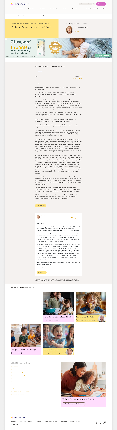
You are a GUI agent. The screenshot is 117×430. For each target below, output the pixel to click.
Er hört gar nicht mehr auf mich (20, 384)
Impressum (13, 421)
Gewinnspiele (53, 9)
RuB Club (88, 8)
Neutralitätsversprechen (26, 421)
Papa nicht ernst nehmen (19, 394)
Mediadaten (39, 421)
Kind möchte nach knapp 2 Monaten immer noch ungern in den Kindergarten (32, 375)
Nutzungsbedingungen (51, 421)
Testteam (104, 8)
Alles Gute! (15, 366)
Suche (93, 4)
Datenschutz (64, 421)
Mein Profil (102, 4)
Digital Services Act (75, 421)
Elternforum (31, 9)
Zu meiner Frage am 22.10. (19, 378)
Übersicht (39, 71)
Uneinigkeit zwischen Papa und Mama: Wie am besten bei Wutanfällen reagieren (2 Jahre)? (33, 387)
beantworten (41, 205)
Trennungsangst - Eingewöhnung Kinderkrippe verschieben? (28, 381)
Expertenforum (19, 9)
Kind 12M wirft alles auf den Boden (21, 391)
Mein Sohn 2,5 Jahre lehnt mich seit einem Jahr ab (25, 369)
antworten (42, 272)
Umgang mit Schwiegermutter (20, 372)
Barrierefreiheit (15, 424)
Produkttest (96, 8)
